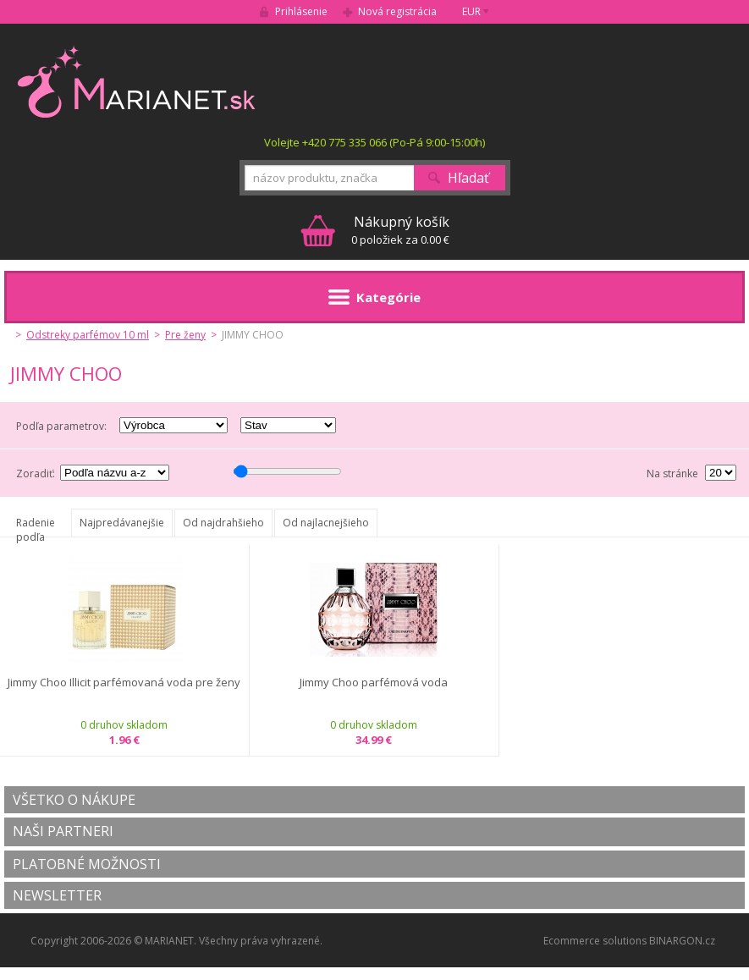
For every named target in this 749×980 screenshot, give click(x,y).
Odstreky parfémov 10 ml (87, 335)
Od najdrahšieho (223, 522)
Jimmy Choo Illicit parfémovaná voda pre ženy (124, 682)
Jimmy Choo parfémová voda (374, 682)
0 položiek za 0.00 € (400, 229)
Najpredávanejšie (122, 522)
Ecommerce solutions (595, 940)
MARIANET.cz (137, 81)
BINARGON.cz (682, 940)
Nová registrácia (397, 11)
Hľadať (468, 177)
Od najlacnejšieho (326, 522)
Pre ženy (185, 335)
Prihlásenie (301, 11)
